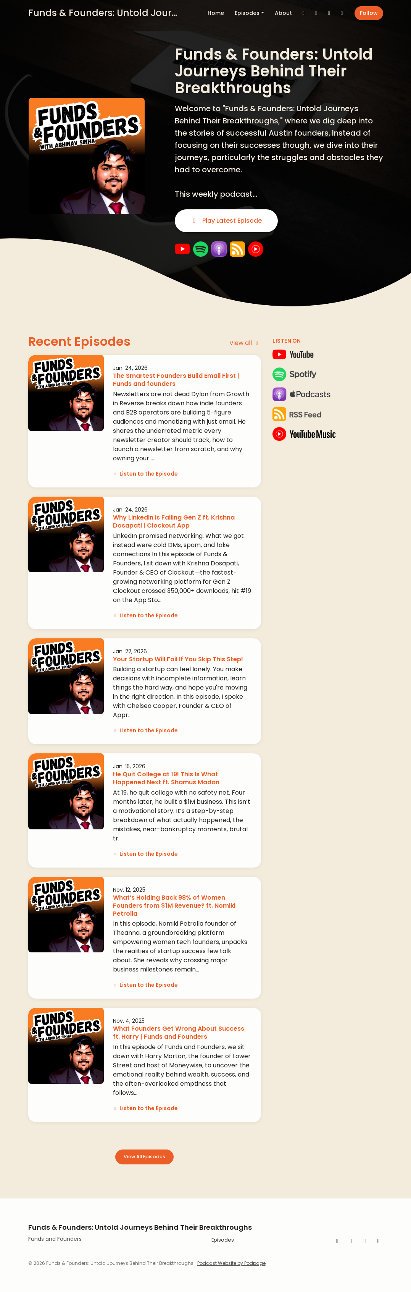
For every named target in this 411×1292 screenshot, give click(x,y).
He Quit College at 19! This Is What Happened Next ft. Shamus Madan (166, 778)
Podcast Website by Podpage (231, 1263)
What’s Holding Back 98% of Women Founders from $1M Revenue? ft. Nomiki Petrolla (174, 905)
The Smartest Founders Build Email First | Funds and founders (176, 379)
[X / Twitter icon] (378, 1241)
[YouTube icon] (351, 1241)
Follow (369, 13)
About (283, 13)
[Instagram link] (316, 13)
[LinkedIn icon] (337, 1241)
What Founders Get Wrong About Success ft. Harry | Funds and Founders (178, 1032)
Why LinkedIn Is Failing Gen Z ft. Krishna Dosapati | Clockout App (174, 521)
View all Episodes (144, 1156)
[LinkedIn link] (341, 13)
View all (245, 342)
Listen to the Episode (145, 474)
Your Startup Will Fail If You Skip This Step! (178, 659)
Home (216, 13)
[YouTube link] (329, 13)
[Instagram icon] (365, 1241)
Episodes (247, 13)
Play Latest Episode (226, 220)
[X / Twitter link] (303, 13)
